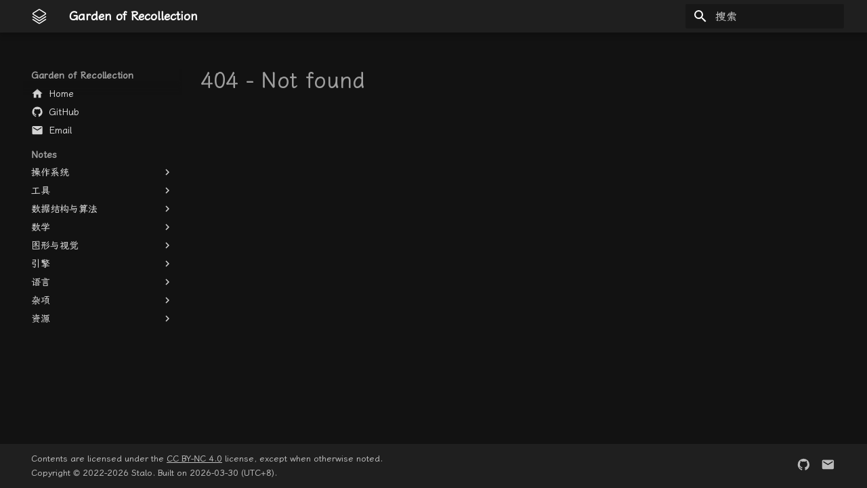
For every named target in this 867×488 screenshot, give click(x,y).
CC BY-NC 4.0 (194, 458)
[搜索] (764, 16)
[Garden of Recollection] (39, 16)
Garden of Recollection (82, 75)
